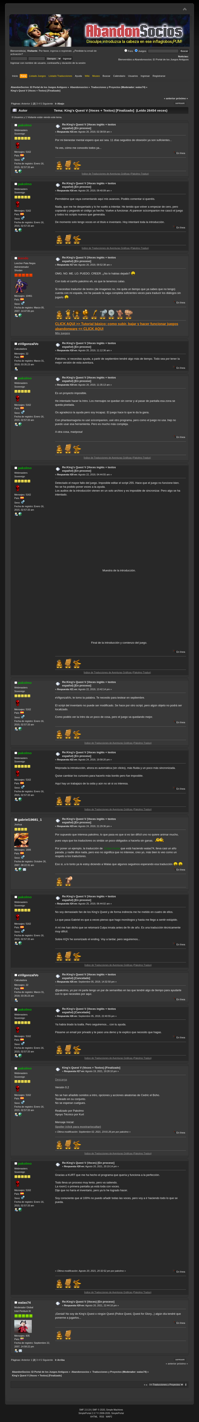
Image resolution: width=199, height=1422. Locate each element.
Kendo (23, 258)
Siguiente (48, 103)
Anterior (25, 103)
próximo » (182, 98)
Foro (128, 51)
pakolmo (25, 125)
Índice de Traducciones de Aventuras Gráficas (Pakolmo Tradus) (128, 173)
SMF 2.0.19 (85, 1410)
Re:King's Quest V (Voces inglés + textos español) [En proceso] (89, 126)
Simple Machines (114, 1410)
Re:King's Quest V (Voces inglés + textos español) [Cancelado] (89, 976)
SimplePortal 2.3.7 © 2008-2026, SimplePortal (101, 1413)
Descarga (61, 1079)
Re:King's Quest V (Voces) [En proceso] (88, 1162)
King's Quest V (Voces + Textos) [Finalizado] (91, 1067)
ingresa (54, 51)
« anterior (169, 98)
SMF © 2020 (99, 1410)
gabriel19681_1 (30, 819)
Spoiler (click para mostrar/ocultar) (78, 1126)
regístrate (66, 51)
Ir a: (146, 1385)
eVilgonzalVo (28, 344)
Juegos (140, 51)
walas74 (139, 87)
